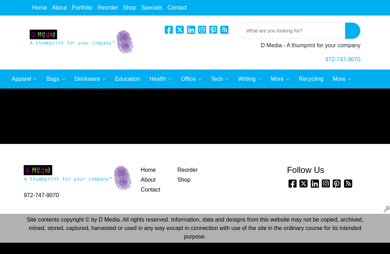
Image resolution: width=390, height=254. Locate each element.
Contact (177, 8)
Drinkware (90, 79)
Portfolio (82, 8)
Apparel (24, 79)
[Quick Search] (291, 31)
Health (161, 79)
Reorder (108, 8)
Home (39, 8)
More (280, 79)
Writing (250, 79)
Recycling (311, 79)
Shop (129, 8)
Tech (220, 79)
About (59, 8)
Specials (151, 8)
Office (191, 79)
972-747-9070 (343, 59)
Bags (55, 79)
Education (127, 79)
